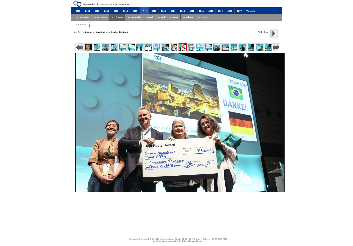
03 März (174, 17)
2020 (116, 11)
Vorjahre (251, 11)
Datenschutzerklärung (192, 241)
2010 (210, 11)
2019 (125, 11)
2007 (239, 11)
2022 (106, 11)
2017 (144, 10)
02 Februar (188, 17)
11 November (100, 17)
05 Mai (149, 17)
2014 (172, 11)
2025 (78, 11)
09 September (135, 17)
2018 (135, 11)
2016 (154, 11)
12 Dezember (82, 17)
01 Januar (203, 17)
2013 (182, 11)
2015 (163, 11)
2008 (229, 11)
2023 (97, 11)
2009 (220, 11)
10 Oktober (117, 17)
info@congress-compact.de (166, 241)
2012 (192, 11)
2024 (87, 11)
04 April (161, 17)
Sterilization (81, 24)
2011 (201, 11)
